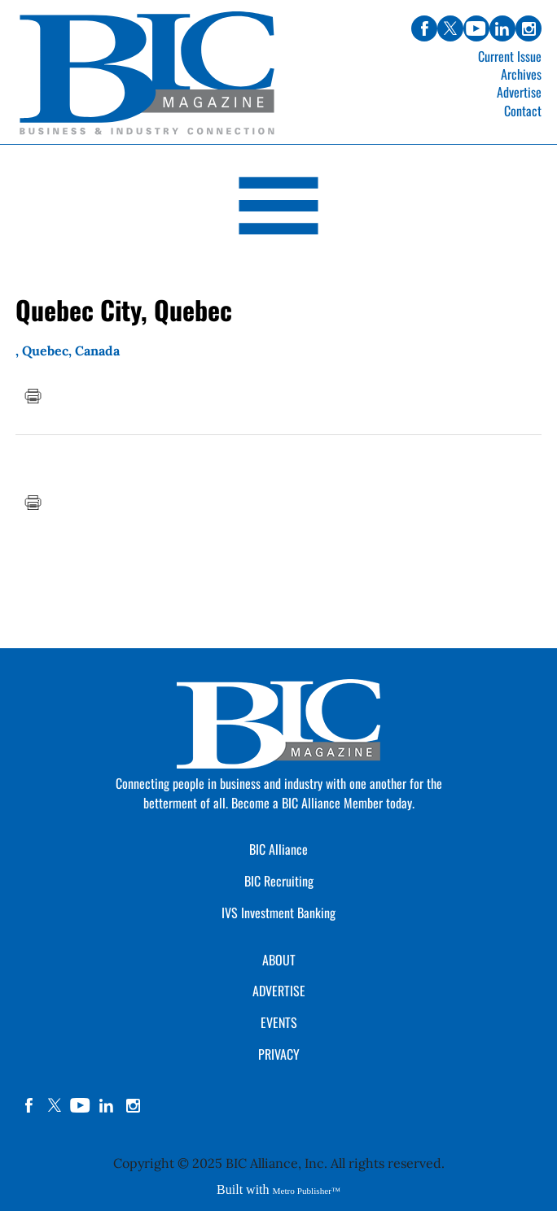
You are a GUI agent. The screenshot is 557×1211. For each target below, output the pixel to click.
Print (32, 396)
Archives (521, 74)
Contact (523, 111)
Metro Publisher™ (306, 1191)
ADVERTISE (278, 990)
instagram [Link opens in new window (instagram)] (528, 28)
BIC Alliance (278, 849)
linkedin (107, 1105)
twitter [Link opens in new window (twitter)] (450, 28)
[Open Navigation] (278, 208)
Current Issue (510, 56)
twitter (55, 1105)
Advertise (519, 92)
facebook (28, 1105)
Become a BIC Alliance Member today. (322, 802)
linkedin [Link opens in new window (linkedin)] (502, 28)
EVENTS (279, 1022)
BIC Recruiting (279, 881)
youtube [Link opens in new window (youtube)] (476, 28)
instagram (133, 1105)
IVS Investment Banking (278, 912)
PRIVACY (279, 1054)
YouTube (81, 1105)
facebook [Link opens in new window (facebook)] (424, 28)
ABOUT (279, 959)
